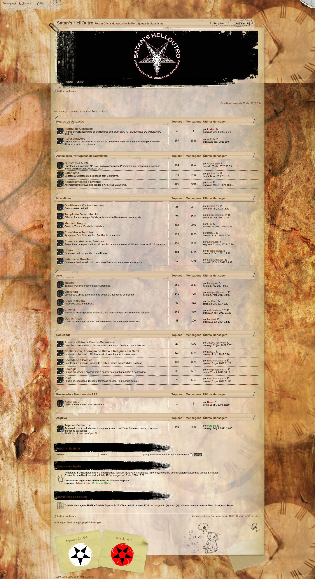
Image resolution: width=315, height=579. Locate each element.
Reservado (72, 401)
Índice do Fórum (157, 60)
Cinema (70, 309)
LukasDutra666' (215, 259)
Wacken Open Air (88, 433)
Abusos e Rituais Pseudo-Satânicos (89, 342)
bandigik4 (212, 283)
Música (69, 282)
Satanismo (72, 173)
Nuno (210, 402)
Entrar (80, 81)
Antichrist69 (213, 163)
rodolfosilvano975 (216, 310)
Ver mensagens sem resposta (70, 111)
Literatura (71, 291)
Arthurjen (156, 505)
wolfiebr (211, 139)
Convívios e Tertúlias (79, 232)
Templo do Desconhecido (82, 214)
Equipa (61, 522)
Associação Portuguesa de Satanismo (82, 155)
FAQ (40, 4)
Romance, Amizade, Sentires (84, 241)
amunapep (213, 241)
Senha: (104, 454)
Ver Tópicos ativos (97, 111)
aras (209, 182)
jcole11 (211, 233)
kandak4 (211, 319)
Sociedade (63, 335)
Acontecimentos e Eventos (83, 181)
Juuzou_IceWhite (216, 342)
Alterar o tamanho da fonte (25, 4)
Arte (59, 275)
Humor (69, 250)
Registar (68, 81)
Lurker (211, 129)
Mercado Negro (75, 223)
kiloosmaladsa (214, 250)
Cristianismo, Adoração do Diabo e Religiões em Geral (102, 351)
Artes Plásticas (75, 300)
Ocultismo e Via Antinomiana (84, 205)
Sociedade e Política (79, 360)
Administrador (83, 483)
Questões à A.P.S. (77, 163)
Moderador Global (101, 483)
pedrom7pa (213, 173)
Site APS (122, 554)
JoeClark (212, 301)
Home (10, 4)
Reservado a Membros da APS (76, 394)
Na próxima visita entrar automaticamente (168, 454)
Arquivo (61, 418)
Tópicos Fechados (77, 425)
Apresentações (75, 138)
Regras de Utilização (70, 121)
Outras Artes (73, 318)
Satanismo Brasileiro (79, 259)
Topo (255, 527)
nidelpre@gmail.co (217, 215)
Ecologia (71, 369)
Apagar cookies (200, 516)
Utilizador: (60, 454)
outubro (211, 425)
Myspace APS (103, 552)
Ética (68, 378)
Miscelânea (63, 198)
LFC (209, 224)
